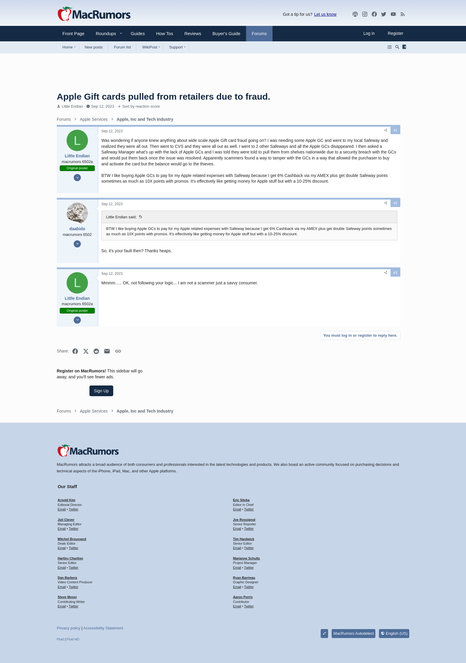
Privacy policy (68, 611)
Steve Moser (67, 580)
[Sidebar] (405, 47)
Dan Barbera (67, 560)
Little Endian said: (121, 234)
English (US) (394, 616)
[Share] (299, 130)
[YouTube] (393, 14)
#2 (309, 221)
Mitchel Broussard (72, 521)
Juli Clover (66, 502)
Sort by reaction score (141, 106)
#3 (309, 296)
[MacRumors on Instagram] (365, 14)
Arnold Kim (66, 483)
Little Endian (72, 106)
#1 (309, 130)
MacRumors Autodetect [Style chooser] (353, 616)
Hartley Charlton (70, 541)
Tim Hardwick (243, 521)
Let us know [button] (325, 14)
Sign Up (364, 153)
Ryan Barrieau (244, 560)
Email (62, 492)
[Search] (397, 47)
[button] (103, 33)
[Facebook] (374, 14)
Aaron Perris (243, 580)
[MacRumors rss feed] (403, 14)
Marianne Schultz (246, 541)
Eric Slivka (241, 483)
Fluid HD (73, 622)
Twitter (73, 492)
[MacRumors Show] (355, 14)
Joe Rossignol (244, 502)
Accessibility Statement (103, 611)
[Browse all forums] (389, 47)
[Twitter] (384, 14)
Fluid (60, 622)
